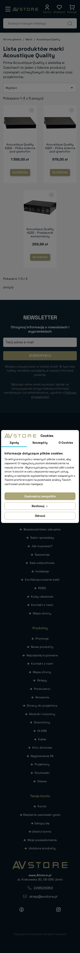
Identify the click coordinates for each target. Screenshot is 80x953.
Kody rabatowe (42, 596)
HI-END (42, 731)
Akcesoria (42, 697)
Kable (42, 739)
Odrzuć (40, 516)
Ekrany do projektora (42, 705)
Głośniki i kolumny (42, 714)
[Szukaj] (40, 23)
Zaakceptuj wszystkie (40, 496)
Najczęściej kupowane (42, 655)
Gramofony (42, 722)
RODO (42, 588)
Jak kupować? (42, 546)
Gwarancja (42, 554)
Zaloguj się (41, 823)
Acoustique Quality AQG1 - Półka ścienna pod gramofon (60, 148)
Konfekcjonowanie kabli (42, 579)
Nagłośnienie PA (42, 756)
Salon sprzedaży (42, 537)
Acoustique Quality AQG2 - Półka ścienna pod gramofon (20, 148)
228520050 (43, 888)
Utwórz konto (41, 831)
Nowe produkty (42, 647)
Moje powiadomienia (42, 840)
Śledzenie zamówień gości (41, 815)
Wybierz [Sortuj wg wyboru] (40, 87)
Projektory (42, 764)
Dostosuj (40, 506)
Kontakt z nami (42, 605)
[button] (47, 9)
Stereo (42, 781)
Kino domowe (42, 747)
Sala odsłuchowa (42, 563)
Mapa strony (42, 613)
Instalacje (42, 571)
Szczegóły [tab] (40, 442)
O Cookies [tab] (66, 442)
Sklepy (42, 680)
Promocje (42, 638)
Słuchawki (42, 773)
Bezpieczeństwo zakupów (42, 529)
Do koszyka (20, 172)
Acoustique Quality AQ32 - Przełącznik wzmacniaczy (40, 232)
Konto (42, 806)
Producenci (42, 689)
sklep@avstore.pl (43, 896)
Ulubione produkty (42, 848)
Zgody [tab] (14, 442)
